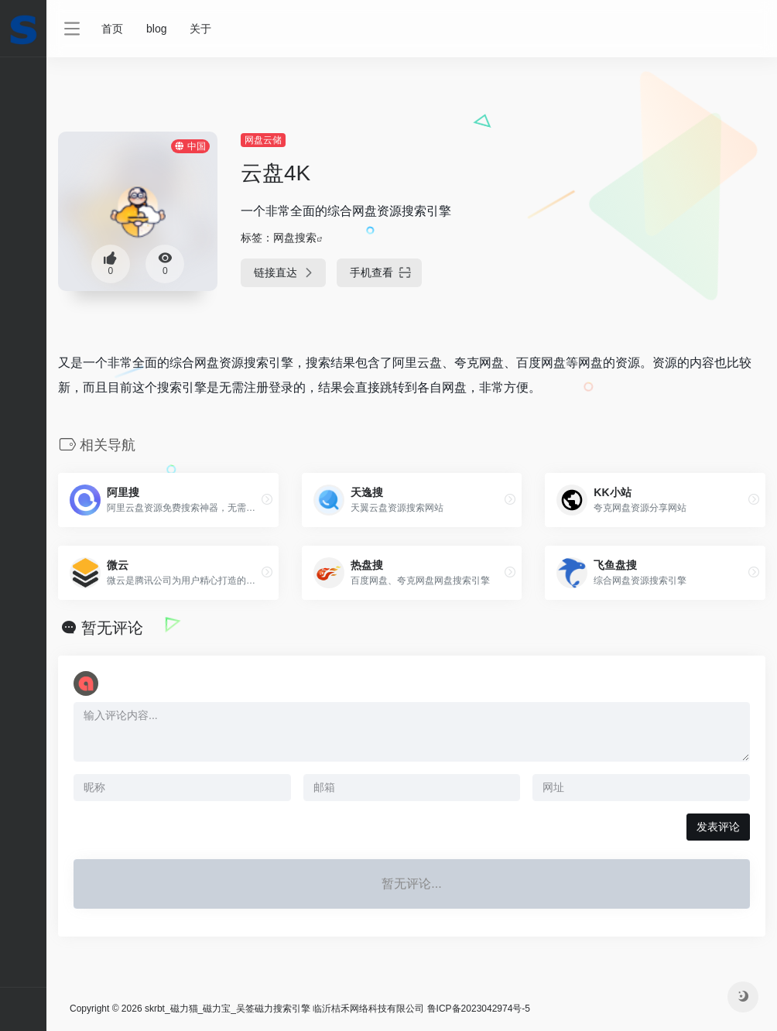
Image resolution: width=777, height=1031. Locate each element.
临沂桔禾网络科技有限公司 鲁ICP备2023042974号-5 (421, 1008)
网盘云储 (263, 140)
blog (156, 28)
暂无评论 (112, 627)
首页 (112, 28)
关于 (200, 28)
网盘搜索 (295, 237)
